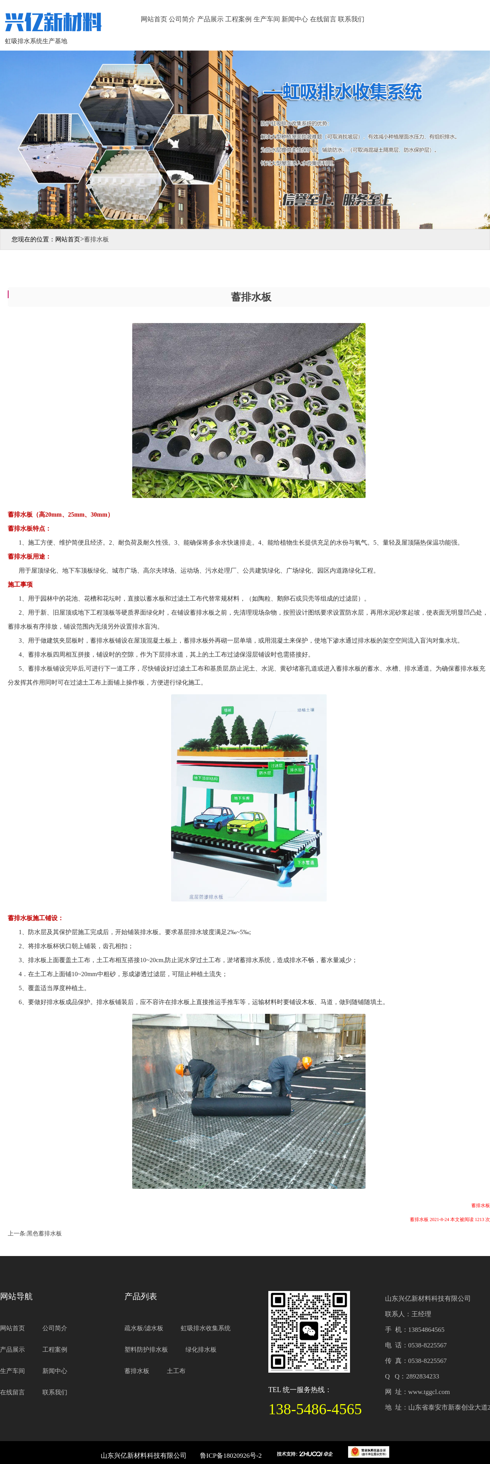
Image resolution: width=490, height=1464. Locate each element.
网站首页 (154, 19)
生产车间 (267, 19)
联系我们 (351, 19)
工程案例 (238, 19)
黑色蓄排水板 (44, 1233)
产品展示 (210, 19)
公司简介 (182, 19)
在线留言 (323, 19)
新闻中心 (295, 19)
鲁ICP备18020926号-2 (231, 1455)
